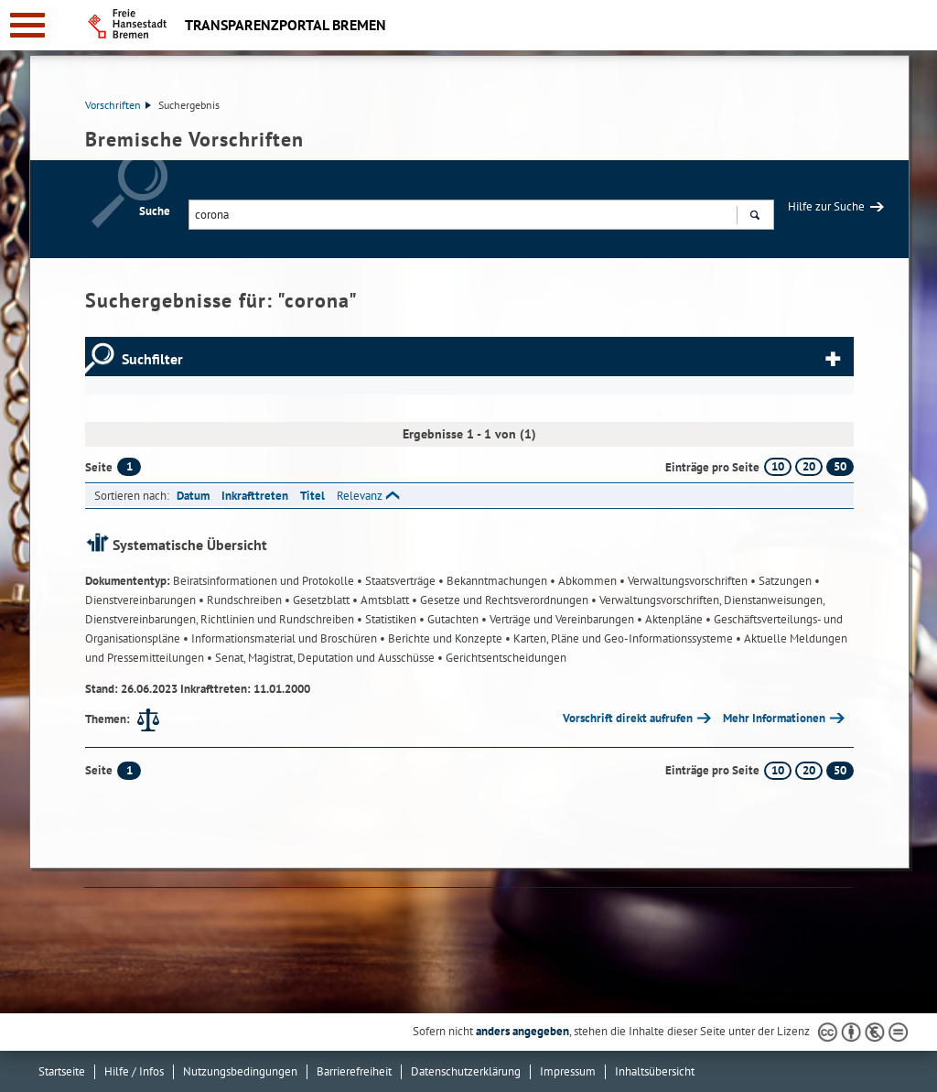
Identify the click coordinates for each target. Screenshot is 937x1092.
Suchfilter (152, 359)
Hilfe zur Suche (826, 206)
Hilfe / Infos (134, 1071)
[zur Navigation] (27, 25)
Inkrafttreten (254, 495)
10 (777, 466)
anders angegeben (522, 1031)
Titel (312, 495)
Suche (154, 211)
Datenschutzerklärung (466, 1071)
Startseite (61, 1071)
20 (808, 466)
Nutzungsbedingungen (240, 1071)
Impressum (568, 1071)
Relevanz (359, 495)
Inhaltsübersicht (655, 1071)
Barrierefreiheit (354, 1071)
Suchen (754, 217)
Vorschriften (118, 105)
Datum (193, 495)
